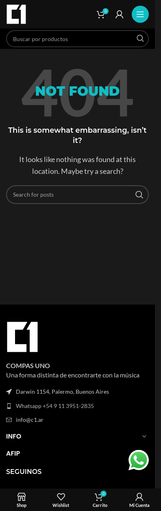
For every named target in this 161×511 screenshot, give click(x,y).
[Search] (77, 38)
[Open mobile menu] (140, 14)
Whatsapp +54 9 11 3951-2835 (55, 405)
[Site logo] (16, 13)
